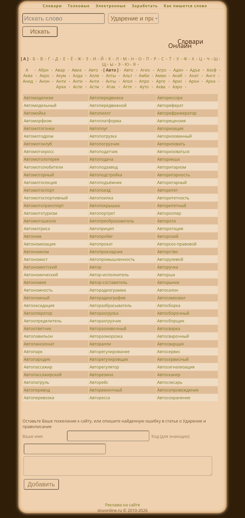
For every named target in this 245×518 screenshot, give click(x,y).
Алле (94, 75)
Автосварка (168, 328)
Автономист (36, 259)
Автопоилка (101, 198)
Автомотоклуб (38, 144)
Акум (61, 75)
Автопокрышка (104, 205)
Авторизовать (171, 144)
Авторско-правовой (177, 244)
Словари (52, 5)
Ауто (144, 86)
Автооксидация (39, 305)
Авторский (167, 236)
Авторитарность (173, 174)
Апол (128, 81)
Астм (94, 86)
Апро (144, 81)
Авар (60, 70)
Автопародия (37, 359)
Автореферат (170, 105)
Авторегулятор (104, 367)
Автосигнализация (176, 367)
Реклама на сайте (122, 508)
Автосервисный (173, 359)
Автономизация (40, 244)
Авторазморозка (105, 336)
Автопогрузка (103, 136)
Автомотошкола (40, 221)
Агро (161, 70)
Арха (210, 81)
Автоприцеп (101, 228)
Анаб (177, 75)
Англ (210, 75)
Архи (61, 86)
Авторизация (170, 128)
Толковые (79, 5)
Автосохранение (173, 397)
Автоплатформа (105, 120)
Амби (144, 75)
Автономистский (40, 267)
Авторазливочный (107, 328)
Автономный (37, 297)
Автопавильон (38, 336)
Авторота (166, 221)
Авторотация (170, 228)
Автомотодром (38, 136)
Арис (177, 81)
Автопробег (101, 236)
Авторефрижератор (176, 113)
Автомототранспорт (44, 205)
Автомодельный (40, 105)
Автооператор (38, 313)
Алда (77, 75)
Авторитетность (173, 198)
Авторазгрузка (103, 313)
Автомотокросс (39, 151)
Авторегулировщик (108, 359)
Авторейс (98, 382)
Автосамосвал (171, 297)
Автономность (38, 290)
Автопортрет (102, 213)
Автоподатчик (103, 151)
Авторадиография (107, 297)
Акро (45, 75)
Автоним (32, 236)
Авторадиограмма (107, 290)
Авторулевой (170, 259)
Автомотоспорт (39, 190)
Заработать (145, 5)
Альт (127, 75)
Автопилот (100, 113)
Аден (178, 70)
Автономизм (36, 251)
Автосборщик (170, 321)
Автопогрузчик (104, 144)
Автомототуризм (40, 213)
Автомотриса (37, 228)
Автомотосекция (40, 182)
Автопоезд (99, 190)
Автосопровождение (178, 390)
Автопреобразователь (111, 221)
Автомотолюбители (43, 167)
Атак (111, 86)
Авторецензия (171, 120)
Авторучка (167, 267)
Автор (95, 267)
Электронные (111, 5)
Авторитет (167, 190)
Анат (194, 75)
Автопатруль (36, 382)
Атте (127, 86)
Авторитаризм (171, 167)
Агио (145, 70)
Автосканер (168, 374)
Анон (44, 81)
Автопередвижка (106, 97)
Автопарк (33, 351)
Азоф (211, 70)
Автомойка (35, 113)
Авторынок (168, 282)
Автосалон (167, 290)
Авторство (167, 251)
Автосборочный (173, 313)
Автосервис (168, 351)
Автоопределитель (43, 321)
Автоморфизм (38, 120)
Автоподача (101, 159)
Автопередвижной (108, 105)
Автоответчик (37, 328)
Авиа (77, 70)
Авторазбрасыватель (110, 305)
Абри (43, 70)
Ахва (160, 86)
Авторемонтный (105, 390)
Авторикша (168, 159)
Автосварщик (170, 344)
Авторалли (100, 344)
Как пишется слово (185, 5)
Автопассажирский (43, 374)
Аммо (161, 75)
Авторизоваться (173, 151)
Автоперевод (37, 390)
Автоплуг (98, 128)
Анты (111, 81)
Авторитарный (172, 182)
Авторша (166, 274)
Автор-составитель (108, 282)
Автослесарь (169, 382)
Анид (28, 81)
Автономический (41, 274)
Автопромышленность (112, 259)
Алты (111, 75)
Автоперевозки (39, 397)
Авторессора (170, 97)
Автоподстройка (105, 174)
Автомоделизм (38, 97)
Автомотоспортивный (46, 198)
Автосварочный (173, 336)
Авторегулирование (109, 351)
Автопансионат (39, 344)
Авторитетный (171, 205)
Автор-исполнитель (109, 274)
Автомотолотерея (41, 159)
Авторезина (101, 374)
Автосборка (168, 305)
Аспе (77, 86)
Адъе (195, 70)
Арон (194, 81)
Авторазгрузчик (105, 321)
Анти (61, 81)
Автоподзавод (103, 167)
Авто (93, 70)
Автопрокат (101, 244)
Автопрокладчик (106, 251)
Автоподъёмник (105, 182)
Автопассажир (38, 367)
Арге (160, 81)
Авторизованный (174, 136)
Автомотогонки (39, 128)
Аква (27, 75)
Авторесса (99, 397)
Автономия (35, 282)
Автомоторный (39, 174)
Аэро (177, 86)
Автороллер (169, 213)
